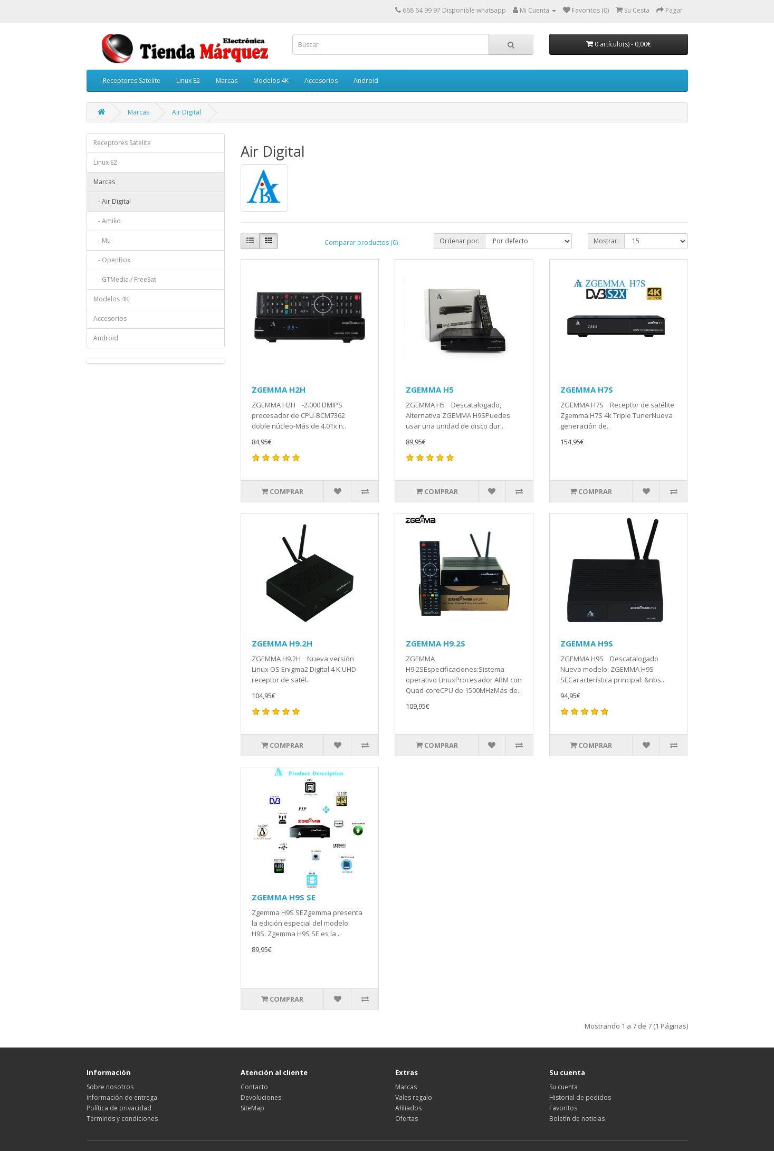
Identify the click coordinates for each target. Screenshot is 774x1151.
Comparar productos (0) (361, 242)
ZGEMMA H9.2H (282, 643)
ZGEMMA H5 (430, 389)
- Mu (102, 240)
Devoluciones (261, 1097)
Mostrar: (606, 240)
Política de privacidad (119, 1108)
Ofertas (406, 1118)
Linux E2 (188, 80)
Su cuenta (563, 1086)
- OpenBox (111, 259)
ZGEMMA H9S (586, 643)
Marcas (226, 80)
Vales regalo (413, 1097)
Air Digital (186, 112)
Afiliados (408, 1108)
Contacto (254, 1086)
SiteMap (252, 1108)
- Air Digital (112, 201)
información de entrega (122, 1097)
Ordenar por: (459, 240)
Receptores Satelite (131, 80)
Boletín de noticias (577, 1118)
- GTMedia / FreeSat (124, 279)
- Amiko (107, 220)
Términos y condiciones (122, 1118)
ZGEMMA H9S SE (284, 897)
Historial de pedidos (580, 1097)
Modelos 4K (271, 80)
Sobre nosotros (110, 1086)
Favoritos (563, 1108)
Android (365, 80)
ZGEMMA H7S (586, 389)
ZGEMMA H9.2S (435, 643)
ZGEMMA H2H (278, 389)
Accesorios (321, 80)
